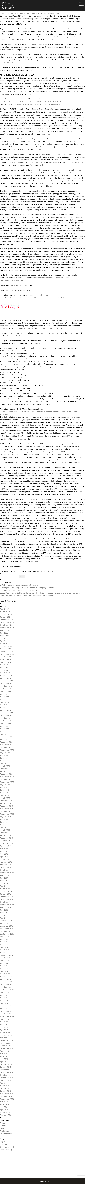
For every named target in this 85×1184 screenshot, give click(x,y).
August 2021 (5, 752)
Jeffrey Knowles (37, 44)
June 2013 (4, 997)
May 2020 (4, 792)
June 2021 (4, 757)
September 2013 (7, 989)
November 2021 (6, 744)
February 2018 (6, 861)
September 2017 (7, 872)
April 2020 (4, 795)
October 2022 (6, 717)
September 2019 (7, 813)
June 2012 (4, 1024)
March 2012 (5, 1032)
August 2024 (5, 661)
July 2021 (4, 755)
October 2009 (6, 1096)
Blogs (39, 571)
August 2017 (5, 875)
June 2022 (4, 728)
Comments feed (7, 1146)
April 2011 (4, 1061)
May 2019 (4, 824)
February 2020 (6, 800)
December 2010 (6, 1069)
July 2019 (4, 819)
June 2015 (4, 941)
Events (3, 1125)
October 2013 (6, 986)
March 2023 (5, 704)
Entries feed (5, 1144)
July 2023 (4, 693)
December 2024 (6, 651)
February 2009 (6, 1114)
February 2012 (6, 1034)
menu (81, 4)
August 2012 (5, 1018)
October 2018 (6, 840)
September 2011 (7, 1048)
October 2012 (5, 1013)
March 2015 (5, 949)
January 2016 (5, 923)
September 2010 (7, 1077)
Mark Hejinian (56, 103)
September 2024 (7, 659)
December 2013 (6, 981)
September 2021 (7, 749)
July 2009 (4, 1101)
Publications (43, 294)
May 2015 (4, 944)
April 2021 (4, 763)
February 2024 (6, 675)
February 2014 (6, 976)
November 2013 (6, 984)
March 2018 (5, 859)
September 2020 (7, 781)
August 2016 (5, 907)
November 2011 (6, 1042)
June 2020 (4, 789)
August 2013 (5, 992)
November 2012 (6, 1010)
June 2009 (4, 1104)
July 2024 (4, 664)
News (41, 98)
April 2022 (4, 733)
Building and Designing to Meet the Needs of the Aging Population (28, 587)
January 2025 (5, 648)
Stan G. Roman (15, 18)
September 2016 (7, 904)
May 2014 (4, 968)
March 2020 (5, 797)
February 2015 (6, 952)
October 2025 (6, 624)
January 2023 (5, 709)
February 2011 (6, 1064)
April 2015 (4, 946)
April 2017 (4, 885)
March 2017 (5, 888)
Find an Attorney (43, 1181)
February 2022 (6, 736)
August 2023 (5, 691)
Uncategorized (6, 1133)
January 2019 (5, 835)
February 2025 (6, 645)
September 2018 (7, 843)
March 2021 (5, 765)
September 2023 (7, 688)
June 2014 (4, 965)
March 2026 (5, 611)
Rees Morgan (30, 103)
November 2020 (7, 776)
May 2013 (4, 1000)
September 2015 (7, 933)
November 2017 (6, 867)
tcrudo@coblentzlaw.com (42, 277)
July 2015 (4, 938)
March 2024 (5, 672)
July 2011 (4, 1053)
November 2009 (7, 1093)
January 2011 (5, 1066)
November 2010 (7, 1072)
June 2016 (4, 912)
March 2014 (5, 973)
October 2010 (6, 1074)
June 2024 (4, 667)
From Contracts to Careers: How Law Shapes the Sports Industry (27, 595)
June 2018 (4, 851)
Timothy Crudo (17, 103)
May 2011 (4, 1058)
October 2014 (6, 957)
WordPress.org (6, 1149)
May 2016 (4, 915)
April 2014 (4, 970)
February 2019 (6, 832)
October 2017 (5, 869)
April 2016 (4, 917)
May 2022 (4, 731)
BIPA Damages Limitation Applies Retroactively (19, 584)
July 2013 (4, 994)
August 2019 (5, 816)
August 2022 (5, 723)
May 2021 (4, 760)
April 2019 (4, 827)
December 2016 (6, 896)
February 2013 (6, 1005)
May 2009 (4, 1106)
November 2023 (7, 683)
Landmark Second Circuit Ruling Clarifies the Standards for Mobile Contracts (32, 101)
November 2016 (6, 899)
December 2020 (7, 773)
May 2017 (4, 883)
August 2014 (5, 960)
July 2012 (4, 1021)
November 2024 (7, 653)
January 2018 (5, 864)
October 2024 (6, 656)
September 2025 (7, 627)
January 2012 (5, 1037)
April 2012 (4, 1029)
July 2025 (4, 632)
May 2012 (4, 1026)
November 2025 (7, 622)
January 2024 (5, 677)
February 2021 (6, 768)
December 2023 (6, 680)
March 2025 (5, 643)
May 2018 (4, 853)
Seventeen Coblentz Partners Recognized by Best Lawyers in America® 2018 (32, 297)
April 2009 (4, 1109)
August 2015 (5, 936)
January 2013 (5, 1008)
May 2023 (4, 699)
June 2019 (4, 821)
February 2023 (6, 707)
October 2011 (5, 1045)
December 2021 (6, 741)
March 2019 (5, 829)
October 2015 (6, 931)
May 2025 (4, 638)
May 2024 (4, 669)
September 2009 (7, 1098)
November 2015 (6, 928)
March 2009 (5, 1112)
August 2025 (5, 630)
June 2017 (4, 880)
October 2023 (6, 685)
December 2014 (6, 954)
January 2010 (5, 1090)
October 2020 (6, 779)
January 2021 (5, 771)
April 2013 (4, 1002)
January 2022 (5, 739)
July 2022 (4, 725)
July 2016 (4, 909)
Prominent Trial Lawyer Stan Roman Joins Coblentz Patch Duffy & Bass (29, 13)
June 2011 (4, 1056)
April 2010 (4, 1082)
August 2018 (5, 845)
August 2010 (5, 1080)
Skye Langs (41, 103)
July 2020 (4, 787)
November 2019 (6, 808)
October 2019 (6, 811)
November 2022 (7, 715)
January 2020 (6, 803)
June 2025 (4, 635)
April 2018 (4, 856)
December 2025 (6, 619)
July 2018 (4, 848)
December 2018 (6, 837)
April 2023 (4, 701)
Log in (2, 1141)
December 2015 (6, 925)
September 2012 (7, 1016)
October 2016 (6, 901)
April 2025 (4, 640)
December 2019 (6, 805)
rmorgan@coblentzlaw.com (11, 280)
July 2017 (4, 877)
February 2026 (6, 614)
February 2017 (6, 891)
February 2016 (6, 920)
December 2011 (6, 1040)
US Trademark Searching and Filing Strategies (19, 590)
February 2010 (6, 1088)
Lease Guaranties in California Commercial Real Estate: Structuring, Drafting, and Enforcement (40, 592)
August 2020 (5, 784)
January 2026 (5, 616)
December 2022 (6, 712)
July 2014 (4, 962)
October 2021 (5, 747)
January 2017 (5, 893)
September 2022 (7, 720)
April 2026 (4, 608)
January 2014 (5, 978)
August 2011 (5, 1050)
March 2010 (5, 1085)
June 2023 (4, 696)
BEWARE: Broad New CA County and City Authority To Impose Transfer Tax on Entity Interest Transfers (39, 412)
